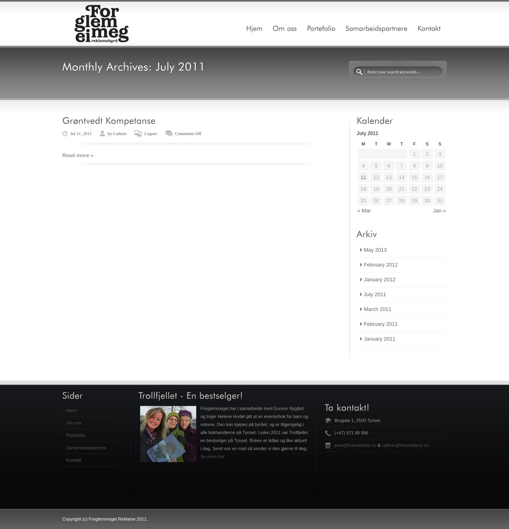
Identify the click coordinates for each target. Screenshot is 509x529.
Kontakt (73, 460)
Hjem (71, 410)
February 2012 (381, 265)
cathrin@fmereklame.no (405, 445)
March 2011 (378, 309)
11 (363, 177)
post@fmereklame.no (356, 445)
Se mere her (213, 456)
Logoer (151, 133)
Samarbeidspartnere (86, 447)
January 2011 (380, 339)
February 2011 (381, 324)
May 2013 (375, 250)
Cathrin (120, 133)
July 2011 (375, 294)
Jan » (439, 211)
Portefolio (75, 435)
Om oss (74, 422)
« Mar (364, 211)
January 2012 (380, 280)
